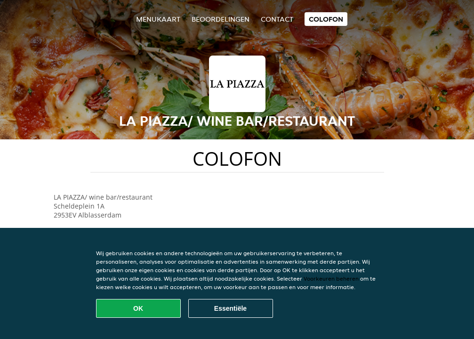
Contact (277, 19)
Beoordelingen (220, 19)
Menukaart (158, 19)
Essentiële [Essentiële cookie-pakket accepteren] (230, 308)
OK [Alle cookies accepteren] (138, 308)
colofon (326, 19)
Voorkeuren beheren (331, 278)
